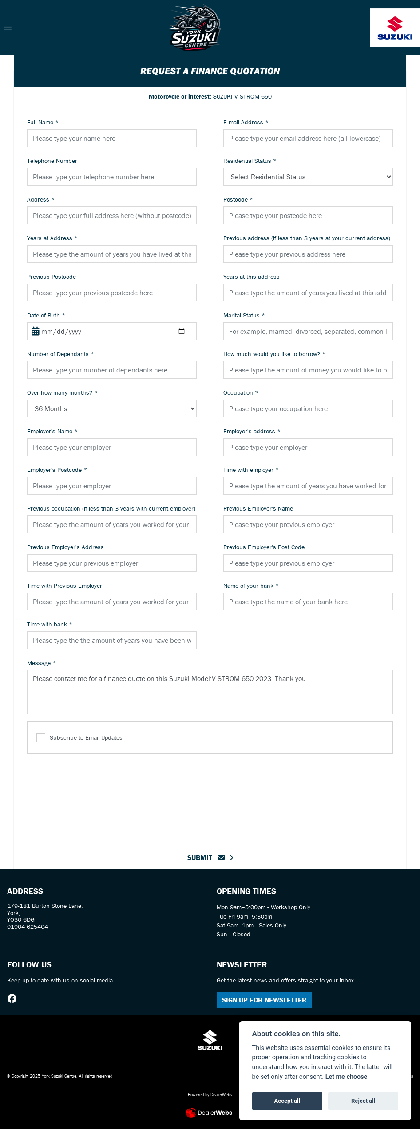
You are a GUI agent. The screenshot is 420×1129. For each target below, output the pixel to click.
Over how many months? (62, 392)
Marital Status (244, 315)
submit (206, 857)
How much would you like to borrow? (274, 354)
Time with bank (49, 624)
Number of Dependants (60, 354)
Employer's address (252, 431)
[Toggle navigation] (7, 27)
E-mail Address (246, 122)
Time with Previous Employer (64, 586)
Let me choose (346, 1077)
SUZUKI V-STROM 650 (210, 96)
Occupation (240, 392)
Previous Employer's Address (65, 547)
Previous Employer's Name (258, 508)
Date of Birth (46, 315)
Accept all (287, 1100)
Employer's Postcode (57, 470)
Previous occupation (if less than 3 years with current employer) (111, 508)
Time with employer (251, 470)
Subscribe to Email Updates (79, 738)
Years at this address (251, 277)
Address (41, 199)
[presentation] (210, 797)
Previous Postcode (51, 277)
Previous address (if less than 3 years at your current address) (306, 238)
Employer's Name (52, 431)
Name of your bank (251, 586)
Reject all (363, 1100)
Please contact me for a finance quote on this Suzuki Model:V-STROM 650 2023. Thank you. (210, 692)
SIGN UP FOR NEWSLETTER (264, 999)
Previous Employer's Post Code (264, 547)
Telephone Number (52, 161)
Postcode (238, 199)
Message (41, 663)
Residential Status (250, 161)
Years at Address (52, 238)
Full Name (43, 122)
